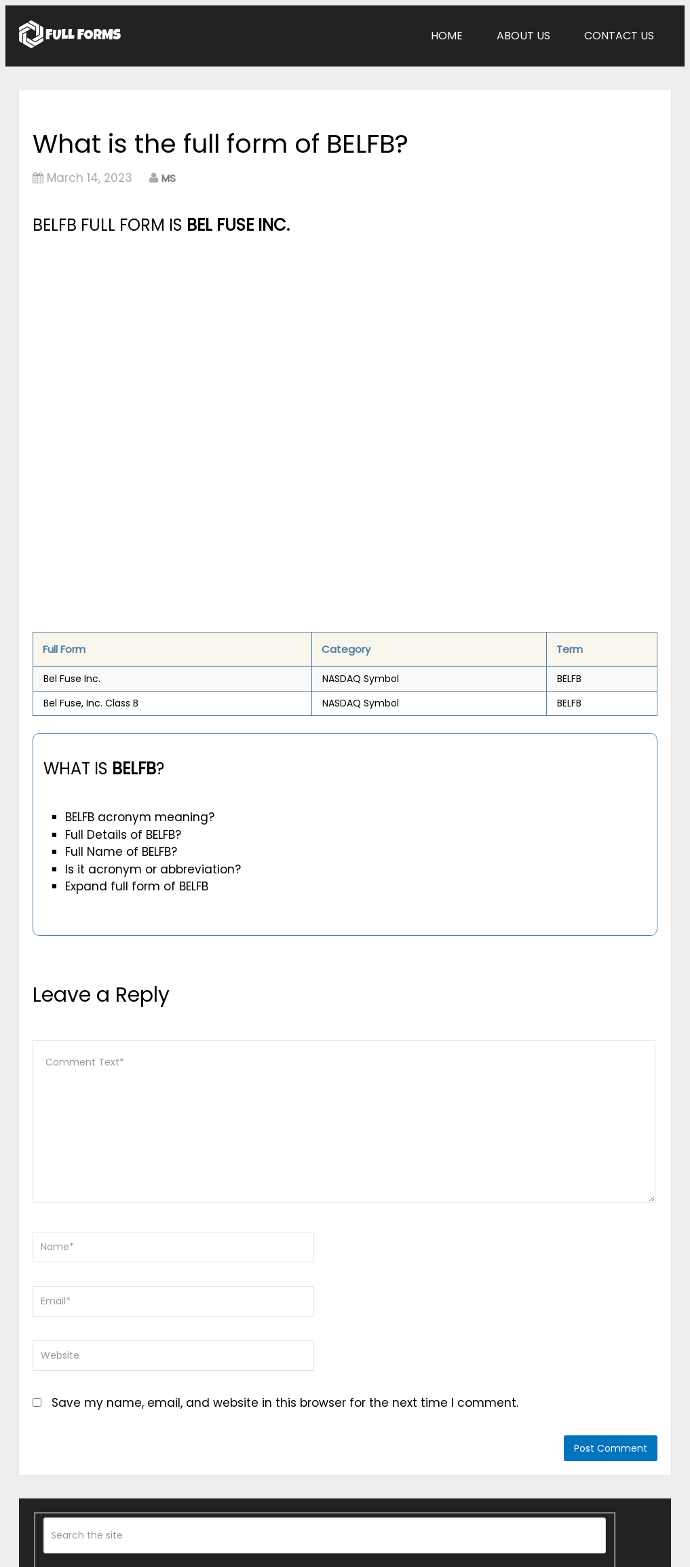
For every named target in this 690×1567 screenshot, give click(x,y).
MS (168, 178)
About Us (523, 35)
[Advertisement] (247, 340)
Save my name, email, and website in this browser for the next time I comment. (285, 1403)
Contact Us (619, 35)
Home (447, 35)
